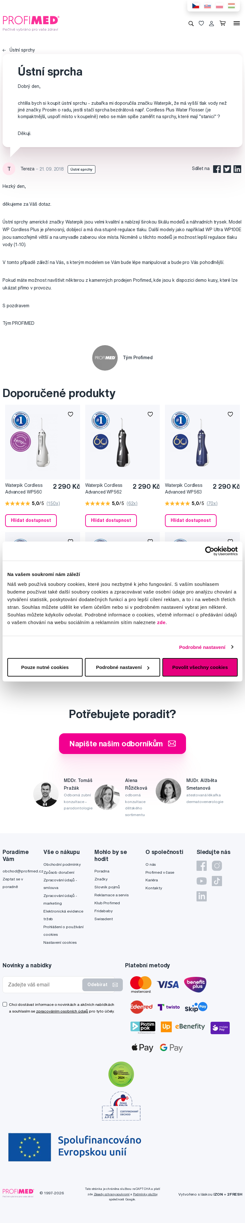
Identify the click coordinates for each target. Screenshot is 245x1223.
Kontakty (153, 888)
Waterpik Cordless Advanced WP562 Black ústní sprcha (104, 489)
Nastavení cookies (60, 942)
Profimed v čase (159, 872)
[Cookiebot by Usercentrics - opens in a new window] (210, 551)
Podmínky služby (145, 1194)
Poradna (101, 871)
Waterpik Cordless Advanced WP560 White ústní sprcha (24, 489)
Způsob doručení (58, 872)
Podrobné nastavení (202, 647)
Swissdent (103, 919)
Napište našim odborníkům (122, 743)
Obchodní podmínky (62, 864)
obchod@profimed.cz (23, 871)
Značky (101, 879)
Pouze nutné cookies (45, 667)
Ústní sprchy (19, 50)
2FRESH (234, 1194)
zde (161, 622)
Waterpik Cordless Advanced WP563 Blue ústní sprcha (184, 489)
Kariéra (151, 880)
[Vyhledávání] (191, 23)
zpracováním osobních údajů (62, 1011)
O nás (150, 864)
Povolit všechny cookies (200, 667)
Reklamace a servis (111, 895)
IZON (218, 1194)
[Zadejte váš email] (43, 985)
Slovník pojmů (107, 887)
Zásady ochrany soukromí (112, 1194)
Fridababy (103, 911)
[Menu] (236, 23)
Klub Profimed (107, 903)
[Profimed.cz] (31, 23)
